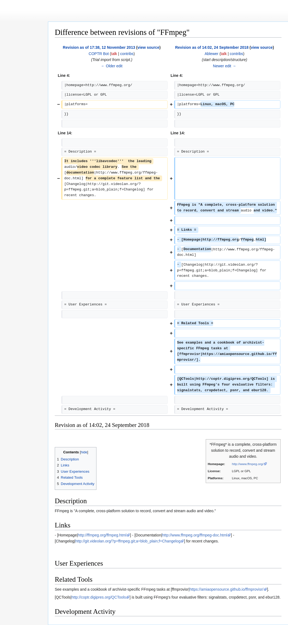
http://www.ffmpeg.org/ (247, 464)
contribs (127, 53)
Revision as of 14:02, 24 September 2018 (211, 47)
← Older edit (112, 66)
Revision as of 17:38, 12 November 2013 (99, 47)
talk (114, 53)
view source (148, 47)
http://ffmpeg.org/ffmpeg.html (102, 535)
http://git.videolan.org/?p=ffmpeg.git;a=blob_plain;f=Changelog (127, 541)
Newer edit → (224, 66)
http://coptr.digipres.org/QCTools (98, 597)
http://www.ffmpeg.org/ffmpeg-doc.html (194, 535)
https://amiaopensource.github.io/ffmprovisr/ (226, 589)
